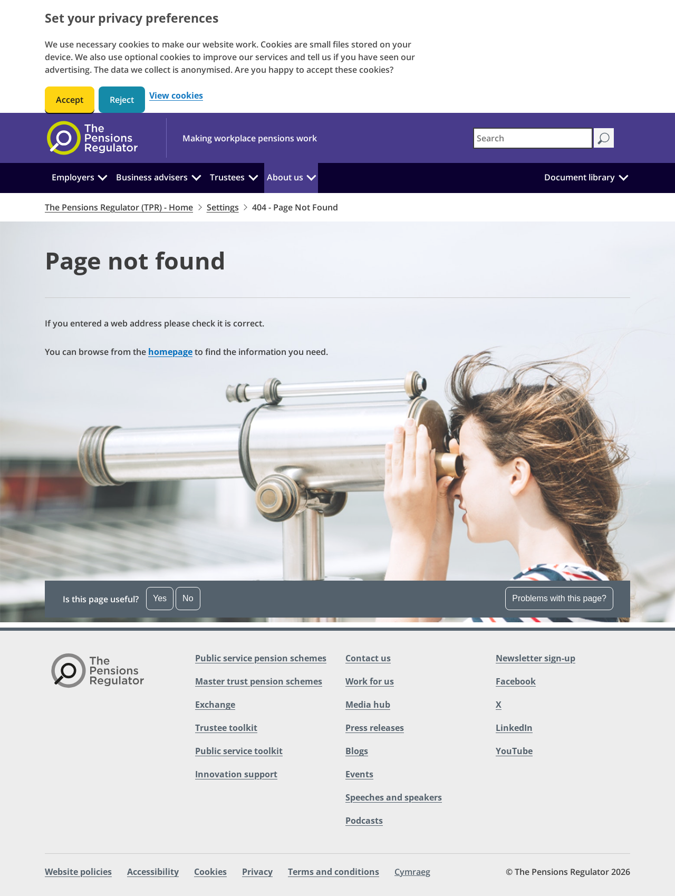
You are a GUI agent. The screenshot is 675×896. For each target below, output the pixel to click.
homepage (170, 352)
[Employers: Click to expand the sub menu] (103, 176)
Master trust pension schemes (258, 681)
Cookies (210, 872)
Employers (73, 177)
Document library (579, 177)
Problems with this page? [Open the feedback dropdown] (559, 598)
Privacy (257, 872)
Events (359, 774)
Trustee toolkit (226, 728)
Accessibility (153, 872)
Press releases (374, 728)
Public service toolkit (239, 751)
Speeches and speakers (393, 797)
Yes (160, 598)
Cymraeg (412, 872)
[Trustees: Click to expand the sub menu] (253, 176)
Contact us (368, 658)
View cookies (176, 96)
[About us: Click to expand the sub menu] (311, 176)
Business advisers (152, 177)
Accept (69, 99)
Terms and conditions (333, 872)
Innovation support (236, 774)
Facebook (516, 681)
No (187, 598)
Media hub (367, 704)
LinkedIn (514, 728)
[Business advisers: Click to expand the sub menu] (196, 176)
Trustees (227, 177)
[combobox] (533, 138)
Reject (122, 99)
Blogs (356, 751)
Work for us (369, 681)
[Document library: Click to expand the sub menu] (623, 176)
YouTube (514, 751)
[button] (337, 599)
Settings (223, 207)
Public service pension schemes (260, 658)
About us (285, 177)
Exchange (215, 704)
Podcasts (364, 820)
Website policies (78, 872)
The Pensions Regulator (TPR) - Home (119, 207)
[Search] (603, 138)
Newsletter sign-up (535, 658)
